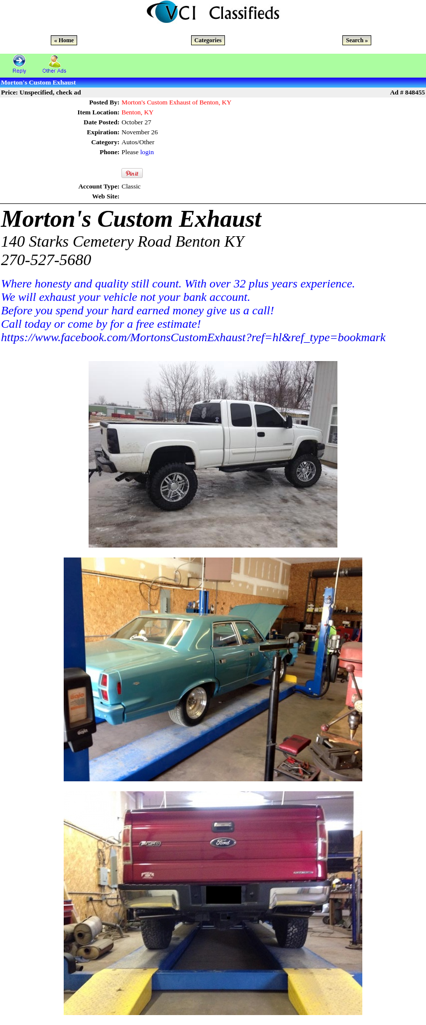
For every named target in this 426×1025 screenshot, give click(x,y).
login (147, 152)
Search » (357, 40)
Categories (208, 40)
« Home (64, 40)
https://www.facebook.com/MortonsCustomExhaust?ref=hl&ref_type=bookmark (193, 337)
